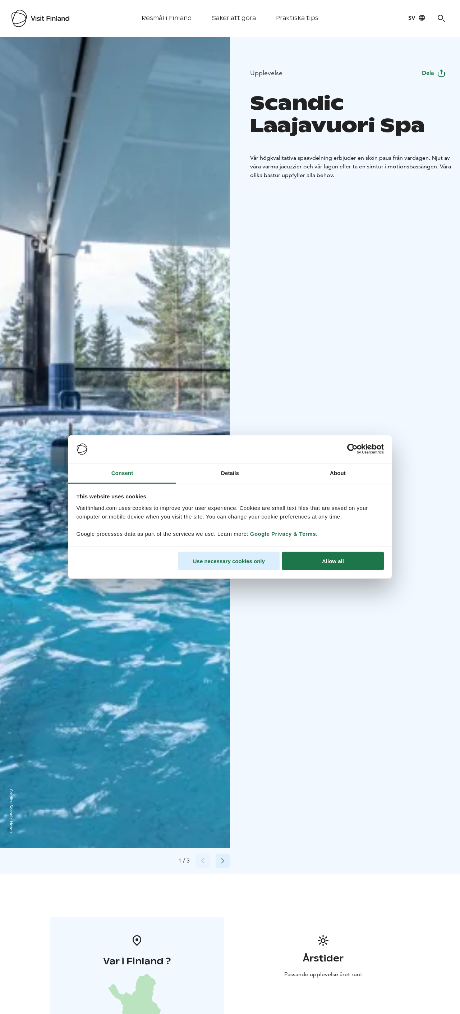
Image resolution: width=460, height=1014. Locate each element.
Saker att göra (234, 18)
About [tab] (338, 473)
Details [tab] (230, 473)
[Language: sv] (416, 17)
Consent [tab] (122, 473)
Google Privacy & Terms (283, 533)
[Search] (441, 18)
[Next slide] (223, 861)
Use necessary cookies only (229, 561)
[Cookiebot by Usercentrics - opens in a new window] (352, 449)
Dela (434, 72)
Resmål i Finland (167, 18)
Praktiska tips (297, 18)
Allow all (333, 561)
